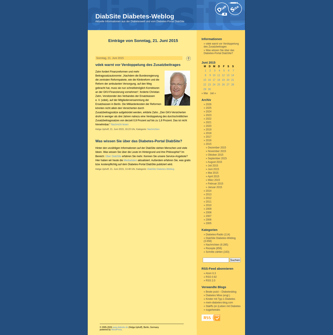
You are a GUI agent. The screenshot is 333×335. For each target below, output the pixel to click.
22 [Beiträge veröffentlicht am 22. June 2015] (204, 84)
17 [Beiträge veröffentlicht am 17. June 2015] (214, 79)
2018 (209, 133)
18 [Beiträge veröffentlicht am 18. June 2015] (218, 79)
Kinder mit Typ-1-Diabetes (220, 298)
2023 (209, 115)
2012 (209, 198)
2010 (209, 205)
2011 (209, 201)
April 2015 (213, 176)
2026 (209, 104)
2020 (209, 125)
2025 (209, 107)
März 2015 (214, 180)
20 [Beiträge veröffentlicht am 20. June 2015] (228, 79)
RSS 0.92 (211, 276)
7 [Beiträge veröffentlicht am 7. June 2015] (233, 70)
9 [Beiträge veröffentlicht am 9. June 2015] (210, 75)
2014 (209, 190)
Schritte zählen (214, 251)
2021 (209, 122)
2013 (209, 194)
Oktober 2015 (215, 154)
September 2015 (217, 158)
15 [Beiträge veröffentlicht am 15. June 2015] (204, 79)
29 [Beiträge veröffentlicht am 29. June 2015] (204, 89)
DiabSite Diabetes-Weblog (134, 16)
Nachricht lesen (119, 124)
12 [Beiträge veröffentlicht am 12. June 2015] (223, 75)
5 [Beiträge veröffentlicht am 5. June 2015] (224, 70)
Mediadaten (130, 160)
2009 (209, 208)
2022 (209, 118)
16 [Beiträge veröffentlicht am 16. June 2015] (209, 79)
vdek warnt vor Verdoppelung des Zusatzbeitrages (138, 65)
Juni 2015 (213, 169)
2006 (209, 219)
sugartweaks (213, 309)
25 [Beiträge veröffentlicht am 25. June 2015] (218, 84)
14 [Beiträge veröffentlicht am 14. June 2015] (232, 75)
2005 (209, 223)
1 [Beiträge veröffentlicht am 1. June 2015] (205, 70)
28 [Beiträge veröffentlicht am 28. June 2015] (232, 84)
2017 (209, 136)
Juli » (213, 93)
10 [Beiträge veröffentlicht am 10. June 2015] (214, 75)
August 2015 (215, 162)
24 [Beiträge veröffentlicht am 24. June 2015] (214, 84)
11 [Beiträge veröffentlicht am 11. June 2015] (218, 75)
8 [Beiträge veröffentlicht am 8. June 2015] (205, 75)
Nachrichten (153, 129)
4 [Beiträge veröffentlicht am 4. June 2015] (219, 70)
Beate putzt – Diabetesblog (221, 291)
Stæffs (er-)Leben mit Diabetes (223, 306)
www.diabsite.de (120, 327)
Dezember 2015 (217, 147)
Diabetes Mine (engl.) (218, 295)
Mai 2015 (213, 172)
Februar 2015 (215, 183)
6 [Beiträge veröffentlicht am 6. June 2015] (228, 70)
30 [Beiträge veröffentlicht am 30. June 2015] (209, 89)
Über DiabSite (113, 156)
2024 (209, 111)
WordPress (116, 329)
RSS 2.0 (210, 280)
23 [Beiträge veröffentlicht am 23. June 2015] (209, 84)
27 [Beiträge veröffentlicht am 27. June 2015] (228, 84)
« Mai (205, 93)
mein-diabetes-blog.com (219, 302)
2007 (209, 216)
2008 (209, 212)
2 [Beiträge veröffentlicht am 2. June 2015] (210, 70)
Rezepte (210, 248)
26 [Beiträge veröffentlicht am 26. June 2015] (223, 84)
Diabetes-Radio (214, 234)
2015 (209, 143)
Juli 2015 (213, 165)
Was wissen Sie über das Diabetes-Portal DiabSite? (138, 141)
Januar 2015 (215, 187)
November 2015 (217, 151)
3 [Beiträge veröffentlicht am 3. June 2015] (215, 70)
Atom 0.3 (211, 273)
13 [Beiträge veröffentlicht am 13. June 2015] (228, 75)
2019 (209, 129)
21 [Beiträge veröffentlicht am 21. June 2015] (232, 79)
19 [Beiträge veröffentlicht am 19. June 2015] (223, 79)
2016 (209, 140)
